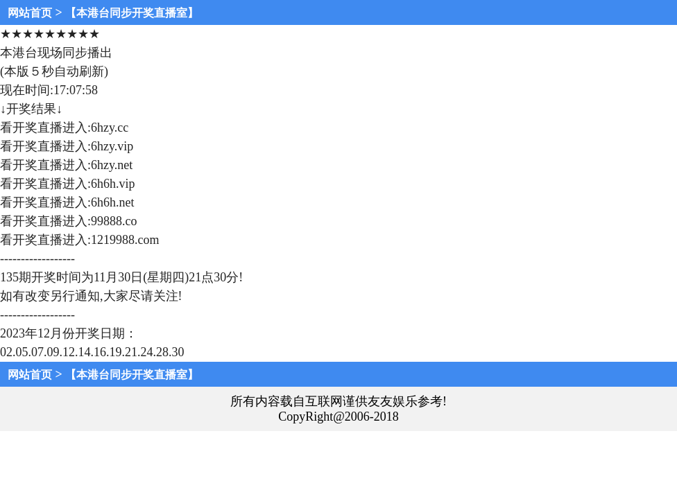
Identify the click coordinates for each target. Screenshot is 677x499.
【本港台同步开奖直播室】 (131, 13)
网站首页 (30, 13)
